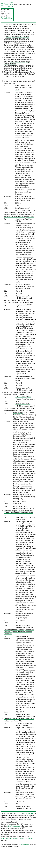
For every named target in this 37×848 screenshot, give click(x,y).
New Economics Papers (9, 4)
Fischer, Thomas (20, 55)
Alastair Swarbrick (21, 70)
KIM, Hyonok (10, 37)
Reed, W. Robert (14, 28)
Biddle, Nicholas (15, 62)
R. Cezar (30, 74)
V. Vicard (21, 76)
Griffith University (26, 838)
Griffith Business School (9, 838)
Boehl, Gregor (9, 55)
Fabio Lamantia (20, 397)
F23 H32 (18, 203)
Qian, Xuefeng (23, 26)
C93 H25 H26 (20, 620)
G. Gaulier (13, 76)
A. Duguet (26, 723)
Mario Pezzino (16, 49)
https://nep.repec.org (14, 826)
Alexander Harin (6, 18)
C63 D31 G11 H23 (19, 501)
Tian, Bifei (29, 85)
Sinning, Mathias (10, 64)
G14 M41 (18, 291)
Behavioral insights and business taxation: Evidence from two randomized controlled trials (18, 60)
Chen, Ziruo (24, 28)
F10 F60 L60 (19, 801)
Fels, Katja (26, 62)
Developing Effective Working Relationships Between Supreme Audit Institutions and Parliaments (19, 68)
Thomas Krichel (24, 844)
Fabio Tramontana (28, 49)
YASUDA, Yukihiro (22, 37)
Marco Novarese (6, 830)
